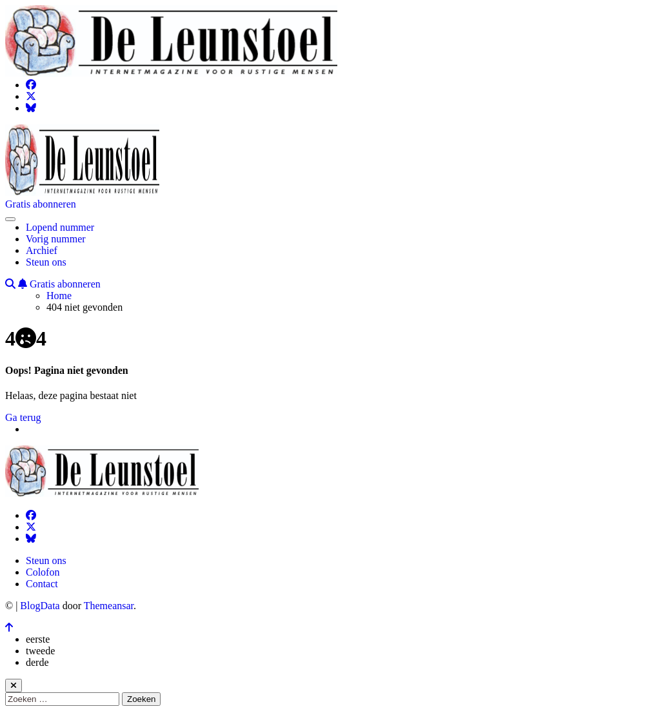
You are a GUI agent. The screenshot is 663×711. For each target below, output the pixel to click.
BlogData (39, 605)
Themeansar (109, 605)
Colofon (42, 572)
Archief (41, 250)
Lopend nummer (60, 227)
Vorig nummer (56, 238)
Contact (42, 583)
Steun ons (46, 262)
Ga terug (23, 417)
